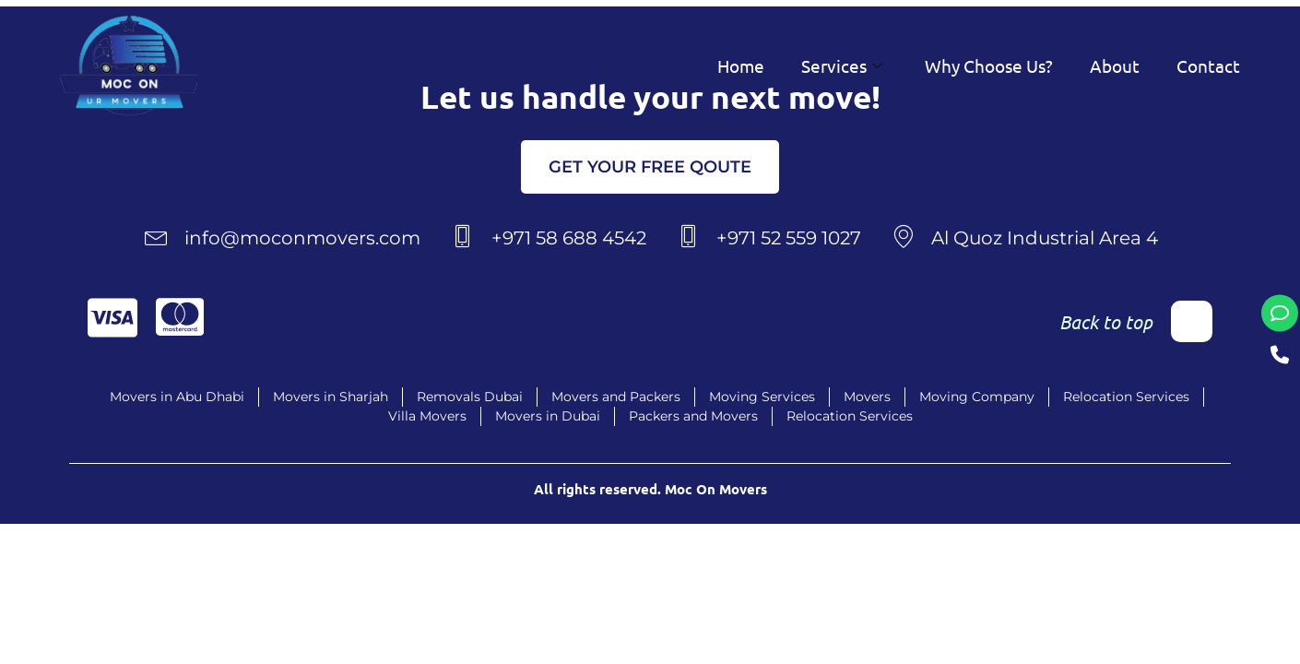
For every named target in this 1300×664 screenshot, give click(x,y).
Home (740, 65)
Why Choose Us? (989, 65)
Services (841, 65)
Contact (1208, 65)
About (1115, 65)
